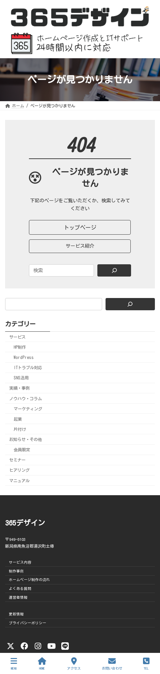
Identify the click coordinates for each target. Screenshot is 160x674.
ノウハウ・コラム (25, 398)
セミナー (17, 460)
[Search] (114, 270)
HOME (42, 663)
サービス (17, 337)
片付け (20, 429)
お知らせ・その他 (25, 439)
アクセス (74, 663)
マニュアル (19, 481)
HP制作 (20, 347)
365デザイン (25, 523)
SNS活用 (21, 378)
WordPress (24, 357)
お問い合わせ (112, 663)
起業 (18, 419)
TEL (146, 663)
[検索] (130, 304)
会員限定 (22, 450)
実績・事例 (19, 388)
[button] (80, 227)
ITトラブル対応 (28, 367)
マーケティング (28, 409)
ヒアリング (19, 470)
